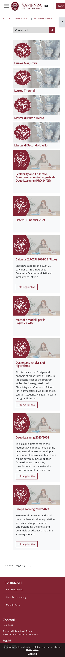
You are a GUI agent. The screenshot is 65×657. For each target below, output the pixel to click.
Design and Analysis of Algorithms (30, 364)
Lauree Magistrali (25, 63)
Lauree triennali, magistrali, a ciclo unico (22, 18)
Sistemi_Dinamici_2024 (30, 220)
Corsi (9, 18)
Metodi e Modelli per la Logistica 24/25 (30, 321)
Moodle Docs (13, 605)
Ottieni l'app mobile (15, 572)
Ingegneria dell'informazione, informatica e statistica (44, 18)
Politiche (9, 568)
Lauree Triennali (24, 91)
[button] (47, 6)
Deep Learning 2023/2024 (32, 437)
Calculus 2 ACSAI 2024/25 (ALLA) (36, 259)
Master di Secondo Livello (30, 145)
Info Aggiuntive (26, 287)
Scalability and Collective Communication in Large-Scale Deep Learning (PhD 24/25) (35, 177)
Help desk (8, 624)
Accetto (32, 653)
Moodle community (16, 597)
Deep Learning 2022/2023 (32, 509)
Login (28, 565)
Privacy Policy (32, 649)
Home (4, 18)
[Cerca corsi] (31, 30)
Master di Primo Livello (29, 118)
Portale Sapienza (14, 589)
